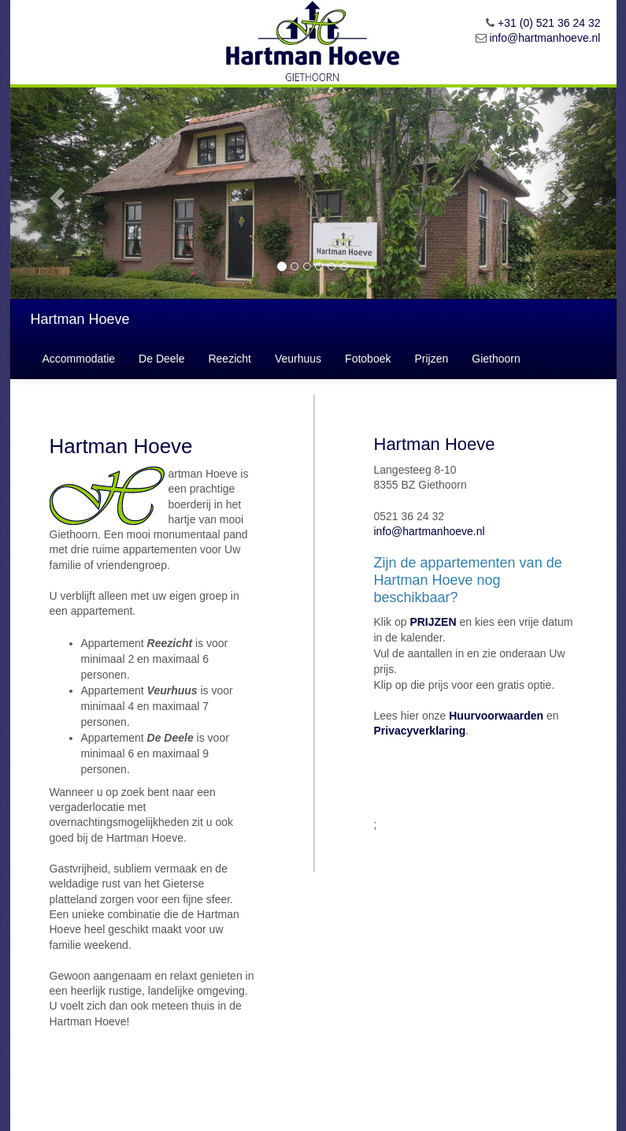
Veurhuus (298, 358)
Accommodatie (79, 358)
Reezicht (229, 358)
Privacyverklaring (420, 730)
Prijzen (431, 358)
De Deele (161, 358)
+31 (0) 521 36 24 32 (549, 23)
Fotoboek (368, 358)
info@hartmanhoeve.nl (544, 38)
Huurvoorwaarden (496, 715)
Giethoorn (496, 358)
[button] (56, 193)
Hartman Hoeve (80, 319)
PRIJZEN (432, 622)
